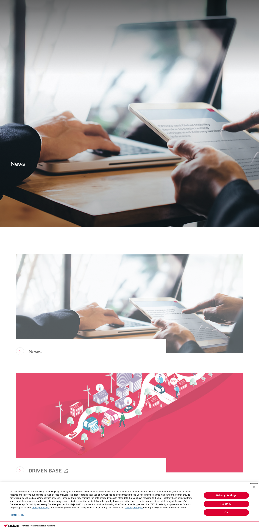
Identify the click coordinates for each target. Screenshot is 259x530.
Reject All (226, 503)
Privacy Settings (226, 495)
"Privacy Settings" (40, 507)
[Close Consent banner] (254, 487)
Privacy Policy (17, 515)
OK (226, 512)
